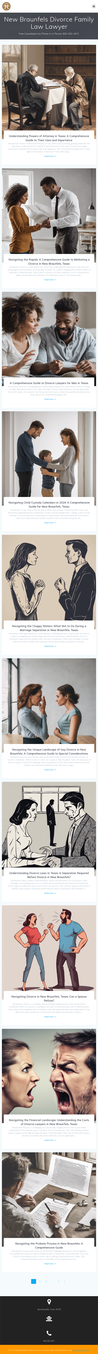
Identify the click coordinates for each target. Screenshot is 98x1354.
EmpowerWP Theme (81, 1350)
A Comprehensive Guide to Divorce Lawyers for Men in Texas (49, 383)
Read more (49, 156)
